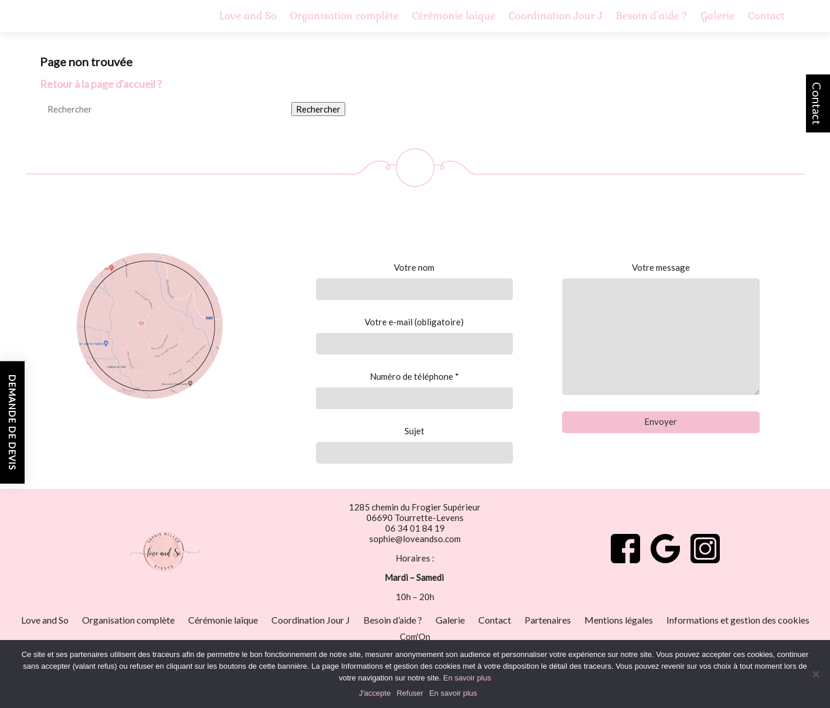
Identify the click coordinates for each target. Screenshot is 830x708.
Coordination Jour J (556, 15)
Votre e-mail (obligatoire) (414, 335)
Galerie (717, 15)
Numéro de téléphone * (414, 390)
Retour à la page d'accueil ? (101, 83)
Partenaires (548, 619)
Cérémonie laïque (453, 15)
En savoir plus (467, 677)
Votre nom (414, 281)
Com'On (415, 636)
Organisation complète (344, 15)
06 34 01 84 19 (415, 528)
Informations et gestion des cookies (737, 619)
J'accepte (375, 693)
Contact (817, 103)
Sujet (414, 445)
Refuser (410, 693)
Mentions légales (618, 619)
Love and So (248, 15)
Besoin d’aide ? (652, 15)
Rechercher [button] (318, 109)
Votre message (661, 328)
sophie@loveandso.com (415, 538)
